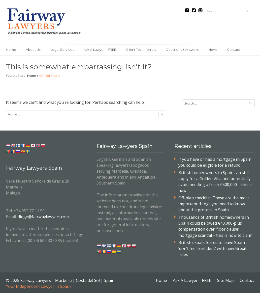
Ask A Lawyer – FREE (100, 50)
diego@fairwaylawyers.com (43, 216)
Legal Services (62, 50)
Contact (234, 50)
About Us (33, 50)
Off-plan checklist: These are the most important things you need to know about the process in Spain (213, 203)
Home (11, 50)
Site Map (225, 279)
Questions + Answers (182, 50)
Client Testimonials (141, 50)
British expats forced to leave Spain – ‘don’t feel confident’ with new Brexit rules (212, 247)
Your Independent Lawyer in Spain (38, 285)
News (213, 50)
